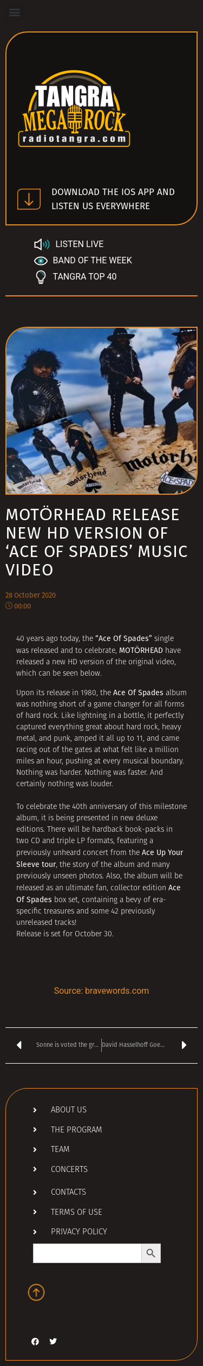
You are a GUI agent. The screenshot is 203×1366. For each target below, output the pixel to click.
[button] (14, 12)
